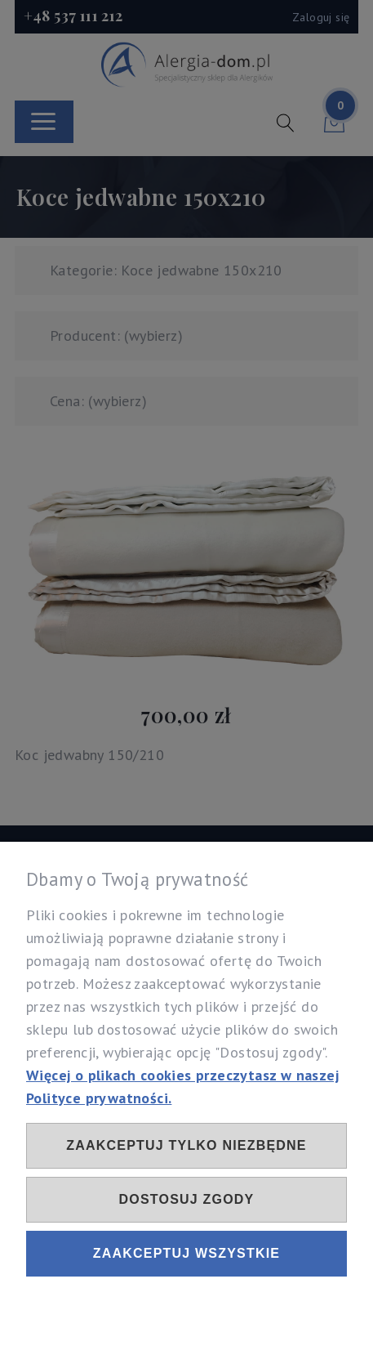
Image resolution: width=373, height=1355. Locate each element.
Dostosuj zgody (187, 1199)
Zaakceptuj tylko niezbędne (186, 1145)
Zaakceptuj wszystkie (186, 1253)
